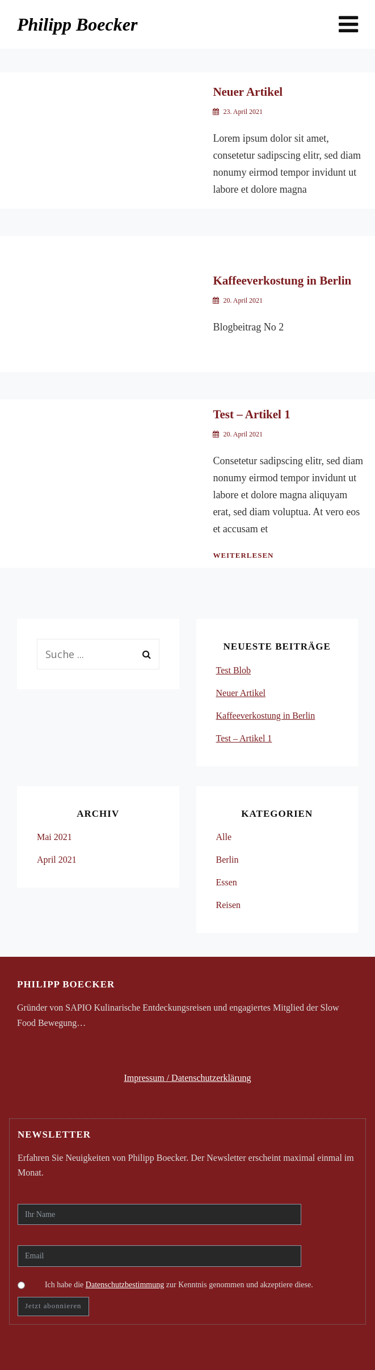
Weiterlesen (243, 555)
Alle (224, 837)
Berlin (227, 859)
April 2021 (57, 859)
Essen (226, 882)
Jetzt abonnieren (53, 1306)
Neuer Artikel (248, 92)
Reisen (228, 905)
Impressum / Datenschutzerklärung (187, 1078)
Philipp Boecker (77, 24)
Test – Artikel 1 (251, 414)
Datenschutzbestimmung (125, 1284)
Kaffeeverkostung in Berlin (282, 280)
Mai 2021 (54, 837)
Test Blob (233, 670)
